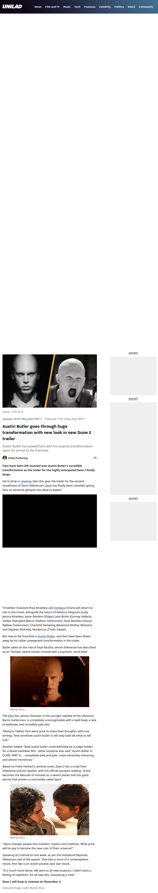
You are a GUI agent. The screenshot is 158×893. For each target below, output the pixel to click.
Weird (131, 6)
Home (6, 412)
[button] (95, 458)
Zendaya (59, 608)
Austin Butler (46, 636)
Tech (77, 6)
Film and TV (52, 6)
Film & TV (17, 412)
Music (67, 6)
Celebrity (105, 6)
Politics (119, 6)
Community (146, 6)
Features (89, 6)
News (38, 6)
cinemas (26, 481)
